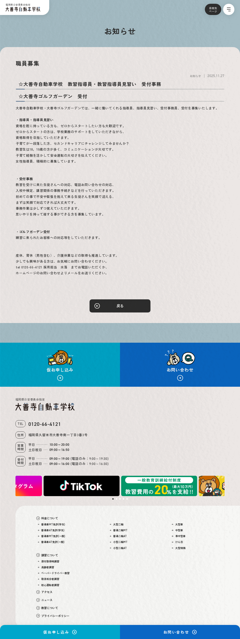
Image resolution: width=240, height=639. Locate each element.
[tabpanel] (159, 486)
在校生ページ (213, 9)
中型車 (177, 530)
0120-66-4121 (44, 424)
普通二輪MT (119, 530)
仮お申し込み (60, 632)
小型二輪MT (119, 542)
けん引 (177, 542)
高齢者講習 (46, 567)
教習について (47, 608)
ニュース (44, 600)
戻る (120, 306)
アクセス (44, 592)
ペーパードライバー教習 (54, 573)
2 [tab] (116, 499)
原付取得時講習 (49, 561)
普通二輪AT (118, 536)
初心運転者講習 (49, 585)
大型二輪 (117, 524)
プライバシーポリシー (52, 616)
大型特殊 (179, 548)
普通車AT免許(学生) (51, 530)
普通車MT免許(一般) (51, 536)
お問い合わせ (180, 632)
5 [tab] (127, 499)
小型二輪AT (118, 548)
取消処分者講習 (49, 579)
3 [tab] (120, 499)
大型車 (177, 524)
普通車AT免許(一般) (51, 542)
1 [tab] (113, 499)
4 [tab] (123, 499)
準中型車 (179, 536)
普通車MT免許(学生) (51, 524)
